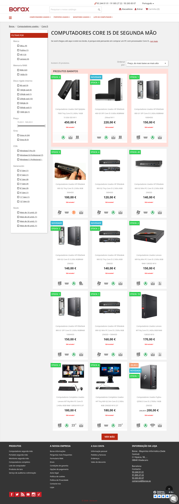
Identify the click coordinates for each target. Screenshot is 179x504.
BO (19, 9)
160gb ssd (26, 90)
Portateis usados (62, 17)
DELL (23, 45)
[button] (10, 18)
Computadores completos (19, 462)
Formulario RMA (56, 458)
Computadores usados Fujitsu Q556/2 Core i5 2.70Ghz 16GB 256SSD (149, 401)
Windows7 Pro (27, 150)
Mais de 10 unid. (28, 212)
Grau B (24, 139)
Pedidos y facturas (98, 455)
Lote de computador (103, 17)
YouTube (28, 494)
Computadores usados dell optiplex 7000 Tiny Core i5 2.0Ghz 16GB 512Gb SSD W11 (70, 113)
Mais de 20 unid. (28, 217)
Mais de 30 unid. (28, 221)
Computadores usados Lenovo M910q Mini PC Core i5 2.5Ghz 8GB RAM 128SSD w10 (149, 259)
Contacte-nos (55, 483)
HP (23, 54)
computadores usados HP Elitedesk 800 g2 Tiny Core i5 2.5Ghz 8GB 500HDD (70, 188)
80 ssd (24, 85)
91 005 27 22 (116, 3)
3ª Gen (24, 170)
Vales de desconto (98, 462)
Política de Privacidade (59, 480)
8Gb (23, 70)
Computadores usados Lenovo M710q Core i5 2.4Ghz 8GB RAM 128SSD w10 (149, 330)
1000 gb (25, 112)
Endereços (95, 458)
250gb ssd (26, 94)
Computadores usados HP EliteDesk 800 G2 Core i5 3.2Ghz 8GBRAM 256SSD (70, 259)
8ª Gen (24, 188)
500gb (24, 103)
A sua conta (97, 446)
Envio (52, 462)
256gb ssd (26, 98)
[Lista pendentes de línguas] (148, 3)
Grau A (25, 135)
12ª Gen (25, 201)
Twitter (17, 494)
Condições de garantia (59, 465)
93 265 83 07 (130, 3)
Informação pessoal (99, 451)
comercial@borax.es (141, 481)
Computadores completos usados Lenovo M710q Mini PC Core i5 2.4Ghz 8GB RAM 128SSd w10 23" (70, 401)
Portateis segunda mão (18, 455)
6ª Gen (24, 179)
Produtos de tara (16, 469)
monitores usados (81, 17)
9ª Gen (24, 192)
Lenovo (24, 59)
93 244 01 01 (103, 3)
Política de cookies (57, 476)
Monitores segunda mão (19, 458)
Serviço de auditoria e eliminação (22, 473)
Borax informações (57, 451)
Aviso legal (54, 473)
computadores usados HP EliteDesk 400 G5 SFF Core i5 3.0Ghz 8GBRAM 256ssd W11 (109, 113)
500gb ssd (26, 107)
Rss (22, 494)
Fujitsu (24, 50)
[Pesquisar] (75, 9)
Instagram (33, 494)
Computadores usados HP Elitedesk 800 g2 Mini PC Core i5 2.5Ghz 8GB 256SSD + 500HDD (109, 330)
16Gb (23, 74)
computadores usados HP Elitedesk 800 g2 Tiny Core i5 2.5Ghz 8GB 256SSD (109, 259)
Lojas (52, 487)
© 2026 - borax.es (89, 500)
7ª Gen (24, 183)
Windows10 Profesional (31, 155)
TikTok (39, 494)
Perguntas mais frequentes (61, 455)
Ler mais (154, 41)
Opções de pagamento (59, 469)
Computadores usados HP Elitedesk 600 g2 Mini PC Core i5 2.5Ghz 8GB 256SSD (149, 188)
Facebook (11, 494)
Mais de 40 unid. (28, 225)
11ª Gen (25, 197)
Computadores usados (40, 17)
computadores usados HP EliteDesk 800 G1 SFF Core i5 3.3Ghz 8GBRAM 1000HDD (149, 113)
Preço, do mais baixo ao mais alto (147, 63)
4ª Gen (24, 175)
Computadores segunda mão (21, 451)
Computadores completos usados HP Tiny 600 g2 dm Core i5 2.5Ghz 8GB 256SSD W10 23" (110, 401)
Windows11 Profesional (32, 159)
